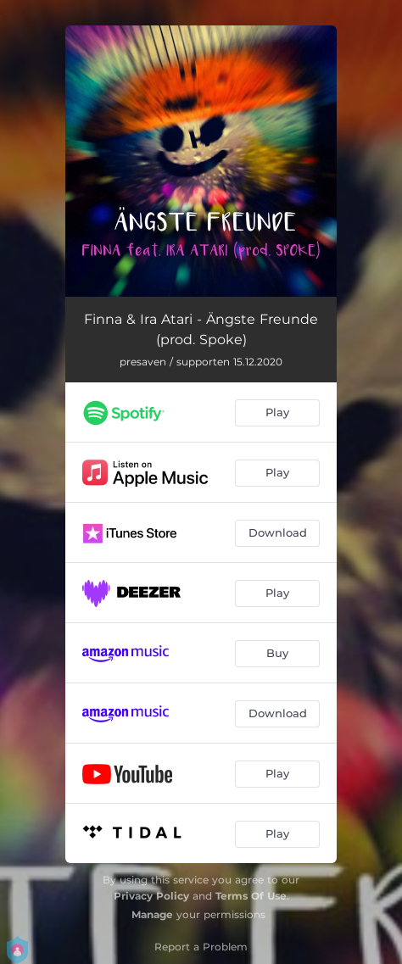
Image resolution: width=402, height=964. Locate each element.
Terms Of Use (251, 895)
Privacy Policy (151, 895)
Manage (152, 914)
